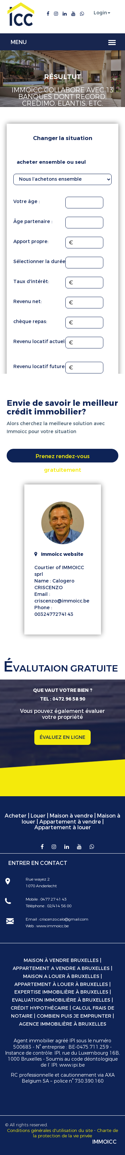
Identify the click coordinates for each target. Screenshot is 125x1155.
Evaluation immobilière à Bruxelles (61, 1000)
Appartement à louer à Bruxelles (61, 984)
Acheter (16, 815)
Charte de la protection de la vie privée (75, 1133)
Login (100, 13)
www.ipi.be (72, 1065)
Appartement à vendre (70, 821)
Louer (38, 815)
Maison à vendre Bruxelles (61, 960)
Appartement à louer (62, 827)
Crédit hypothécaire (39, 1008)
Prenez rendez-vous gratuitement (63, 457)
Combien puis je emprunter (74, 1016)
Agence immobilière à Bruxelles (62, 1024)
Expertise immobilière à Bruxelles (61, 992)
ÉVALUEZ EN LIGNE (62, 737)
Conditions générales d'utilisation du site (50, 1130)
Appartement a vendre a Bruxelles (61, 968)
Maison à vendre (71, 815)
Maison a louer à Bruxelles (61, 976)
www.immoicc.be (52, 926)
